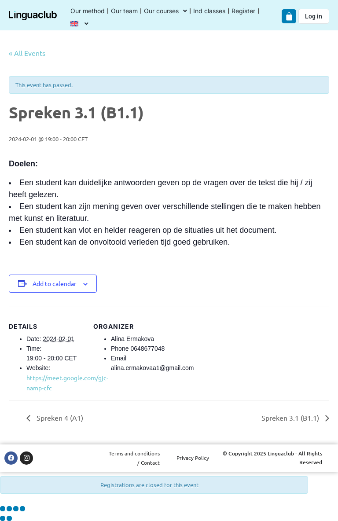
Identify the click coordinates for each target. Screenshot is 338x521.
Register (243, 11)
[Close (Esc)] (22, 508)
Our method (87, 11)
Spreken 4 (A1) (59, 417)
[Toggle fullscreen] (9, 508)
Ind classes (209, 11)
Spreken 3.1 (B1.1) (291, 417)
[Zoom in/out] (2, 508)
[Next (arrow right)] (9, 518)
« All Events (27, 52)
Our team (124, 11)
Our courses (165, 11)
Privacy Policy (192, 457)
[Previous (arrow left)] (2, 518)
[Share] (15, 508)
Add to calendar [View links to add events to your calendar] (54, 283)
